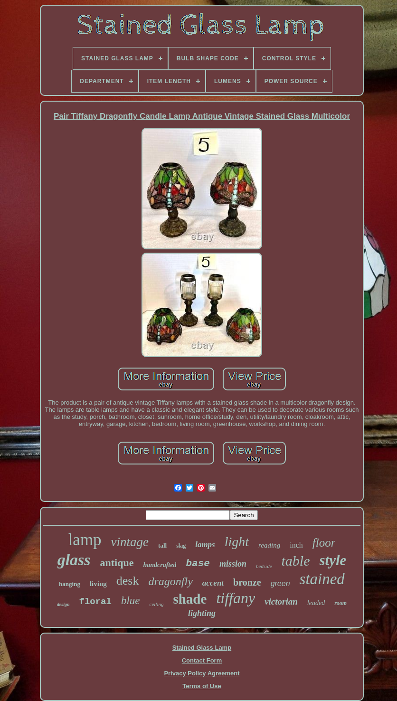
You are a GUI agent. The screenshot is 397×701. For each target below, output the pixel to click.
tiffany (235, 597)
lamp (85, 539)
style (333, 560)
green (280, 583)
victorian (281, 601)
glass (74, 559)
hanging (69, 583)
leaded (316, 602)
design (63, 604)
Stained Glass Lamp (201, 647)
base (197, 563)
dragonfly (170, 581)
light (237, 541)
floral (95, 602)
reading (269, 545)
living (98, 583)
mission (232, 563)
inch (296, 545)
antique (117, 562)
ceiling (157, 604)
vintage (130, 542)
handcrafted (159, 564)
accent (213, 582)
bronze (247, 582)
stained (322, 578)
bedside (264, 566)
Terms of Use (201, 686)
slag (181, 545)
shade (190, 598)
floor (324, 542)
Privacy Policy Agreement (201, 673)
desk (127, 580)
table (296, 560)
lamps (205, 544)
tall (162, 545)
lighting (202, 613)
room (340, 603)
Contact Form (202, 660)
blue (130, 600)
